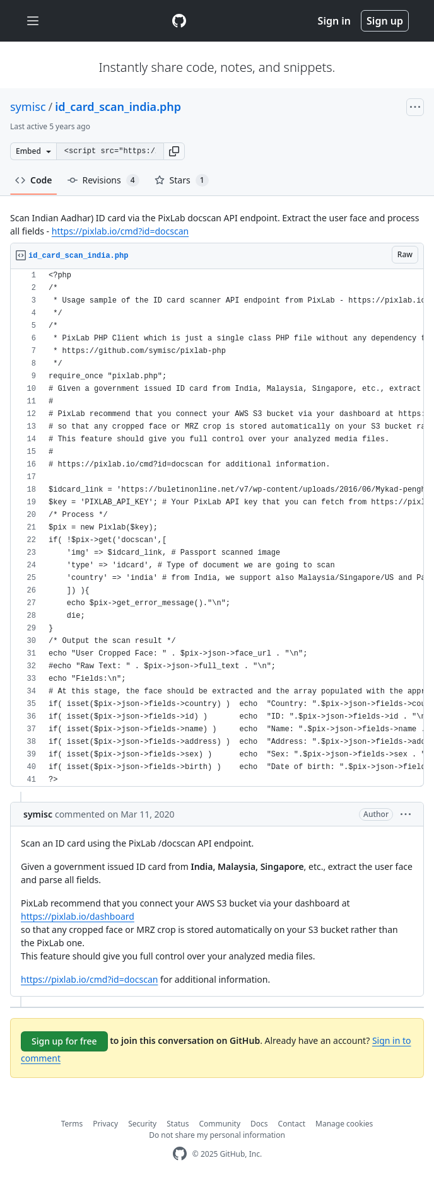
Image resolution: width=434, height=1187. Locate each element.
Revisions (103, 180)
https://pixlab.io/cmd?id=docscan (120, 231)
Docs (259, 1123)
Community (219, 1123)
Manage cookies (344, 1123)
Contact (291, 1123)
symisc (28, 106)
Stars (182, 180)
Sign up (385, 21)
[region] (217, 528)
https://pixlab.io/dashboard (77, 916)
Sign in (334, 21)
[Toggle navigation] (32, 21)
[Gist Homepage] (179, 20)
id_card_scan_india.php (118, 106)
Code (33, 180)
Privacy (105, 1123)
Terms (72, 1123)
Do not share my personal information (217, 1135)
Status (178, 1123)
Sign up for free (64, 1041)
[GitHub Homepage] (179, 1154)
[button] (174, 151)
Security (142, 1123)
